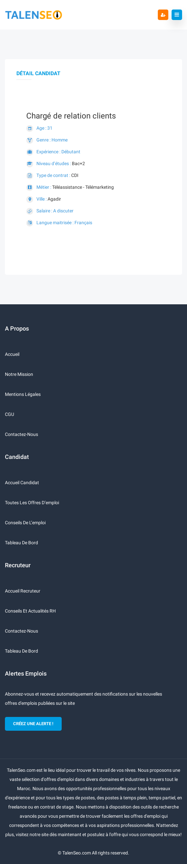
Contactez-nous (21, 434)
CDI (74, 175)
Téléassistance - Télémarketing (83, 187)
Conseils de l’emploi (25, 522)
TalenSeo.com (76, 852)
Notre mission (19, 374)
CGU (9, 414)
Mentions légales (23, 394)
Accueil (12, 354)
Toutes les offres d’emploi (32, 502)
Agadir (54, 199)
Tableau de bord (21, 542)
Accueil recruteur (22, 591)
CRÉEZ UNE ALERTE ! (33, 723)
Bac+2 (78, 163)
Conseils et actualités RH (30, 611)
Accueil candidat (22, 482)
